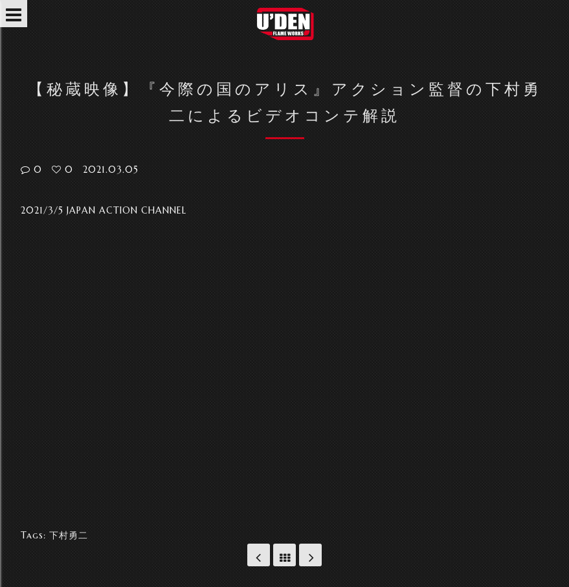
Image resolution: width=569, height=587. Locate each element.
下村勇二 (68, 535)
